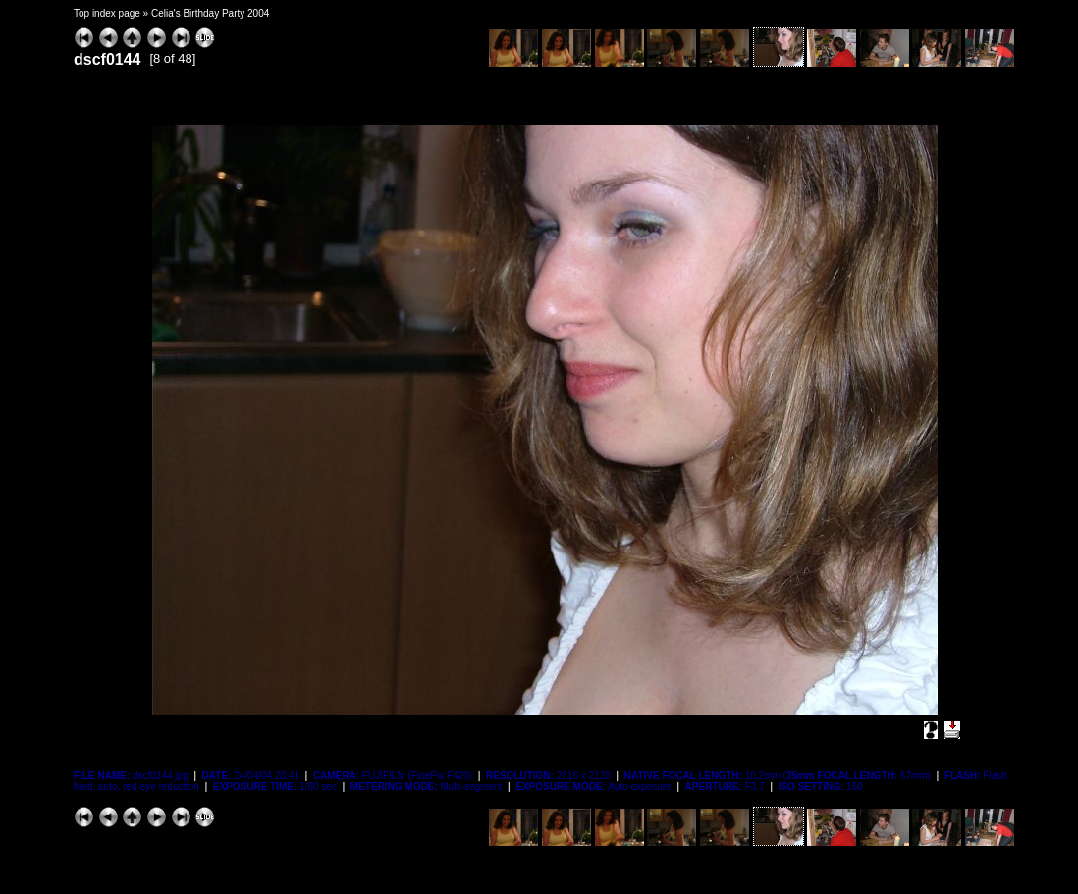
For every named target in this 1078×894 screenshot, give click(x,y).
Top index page (107, 13)
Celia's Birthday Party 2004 (210, 13)
